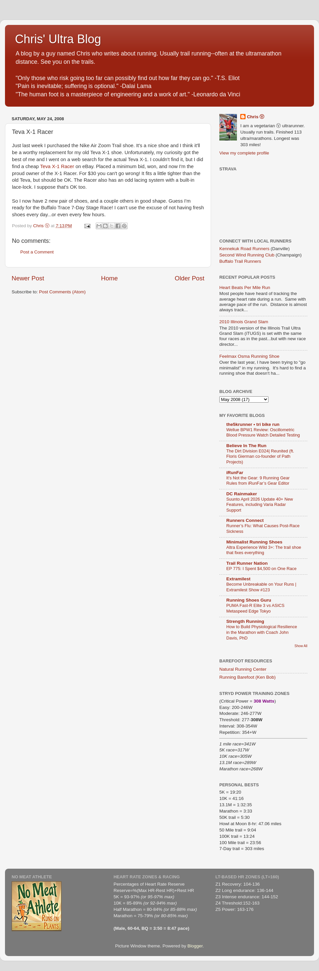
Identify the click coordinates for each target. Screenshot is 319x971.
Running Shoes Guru (248, 600)
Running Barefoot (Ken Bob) (247, 677)
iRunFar (234, 472)
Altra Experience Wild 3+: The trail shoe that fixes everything (263, 550)
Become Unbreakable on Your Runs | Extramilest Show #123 (261, 587)
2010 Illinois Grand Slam (243, 321)
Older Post (189, 278)
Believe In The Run (246, 445)
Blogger (195, 945)
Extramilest (238, 578)
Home (109, 278)
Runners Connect (245, 520)
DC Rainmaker (241, 493)
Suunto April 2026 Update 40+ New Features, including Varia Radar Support (259, 505)
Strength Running (245, 621)
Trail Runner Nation (247, 563)
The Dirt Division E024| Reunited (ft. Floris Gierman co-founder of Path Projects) (260, 456)
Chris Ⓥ (255, 116)
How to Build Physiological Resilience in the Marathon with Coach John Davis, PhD (261, 632)
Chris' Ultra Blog (58, 39)
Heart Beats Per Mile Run (244, 287)
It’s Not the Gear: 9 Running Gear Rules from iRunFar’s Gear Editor (258, 480)
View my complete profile (244, 152)
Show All (300, 646)
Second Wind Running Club (246, 254)
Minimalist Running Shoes (254, 541)
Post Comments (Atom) (62, 291)
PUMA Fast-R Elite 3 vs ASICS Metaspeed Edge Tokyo (255, 608)
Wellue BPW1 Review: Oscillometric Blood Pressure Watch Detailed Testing (263, 432)
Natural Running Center (242, 669)
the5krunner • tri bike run (252, 424)
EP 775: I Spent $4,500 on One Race (261, 568)
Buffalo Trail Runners (240, 261)
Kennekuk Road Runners (244, 248)
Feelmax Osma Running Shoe (249, 356)
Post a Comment (37, 251)
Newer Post (28, 278)
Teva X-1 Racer (57, 166)
